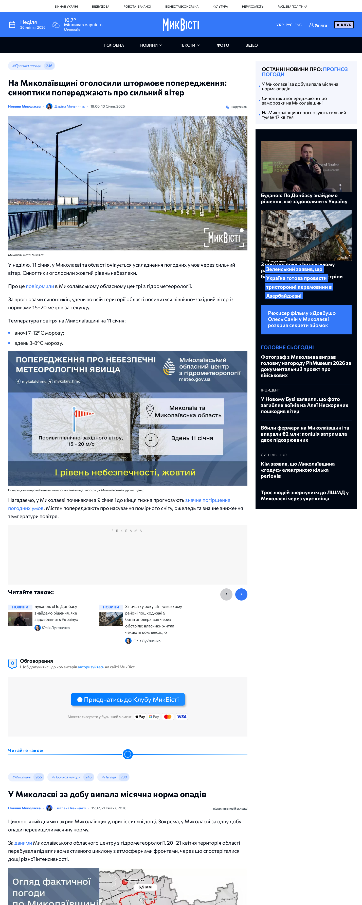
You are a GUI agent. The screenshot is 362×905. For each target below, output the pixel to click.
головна (114, 45)
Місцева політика (292, 6)
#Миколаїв (21, 777)
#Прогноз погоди (26, 65)
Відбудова (100, 6)
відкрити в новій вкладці (230, 808)
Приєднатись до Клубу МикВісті (131, 699)
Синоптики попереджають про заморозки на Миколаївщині (294, 100)
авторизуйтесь (91, 666)
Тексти (187, 45)
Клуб (346, 25)
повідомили (40, 286)
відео (251, 45)
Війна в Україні (66, 6)
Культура (220, 6)
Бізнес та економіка (181, 6)
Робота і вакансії (137, 6)
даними (23, 843)
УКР (279, 25)
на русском (239, 106)
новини (149, 45)
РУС (289, 25)
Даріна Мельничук (70, 106)
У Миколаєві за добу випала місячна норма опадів (300, 86)
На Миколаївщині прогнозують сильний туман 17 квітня (304, 115)
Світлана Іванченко (70, 808)
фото (223, 45)
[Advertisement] (127, 560)
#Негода (108, 777)
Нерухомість (253, 6)
